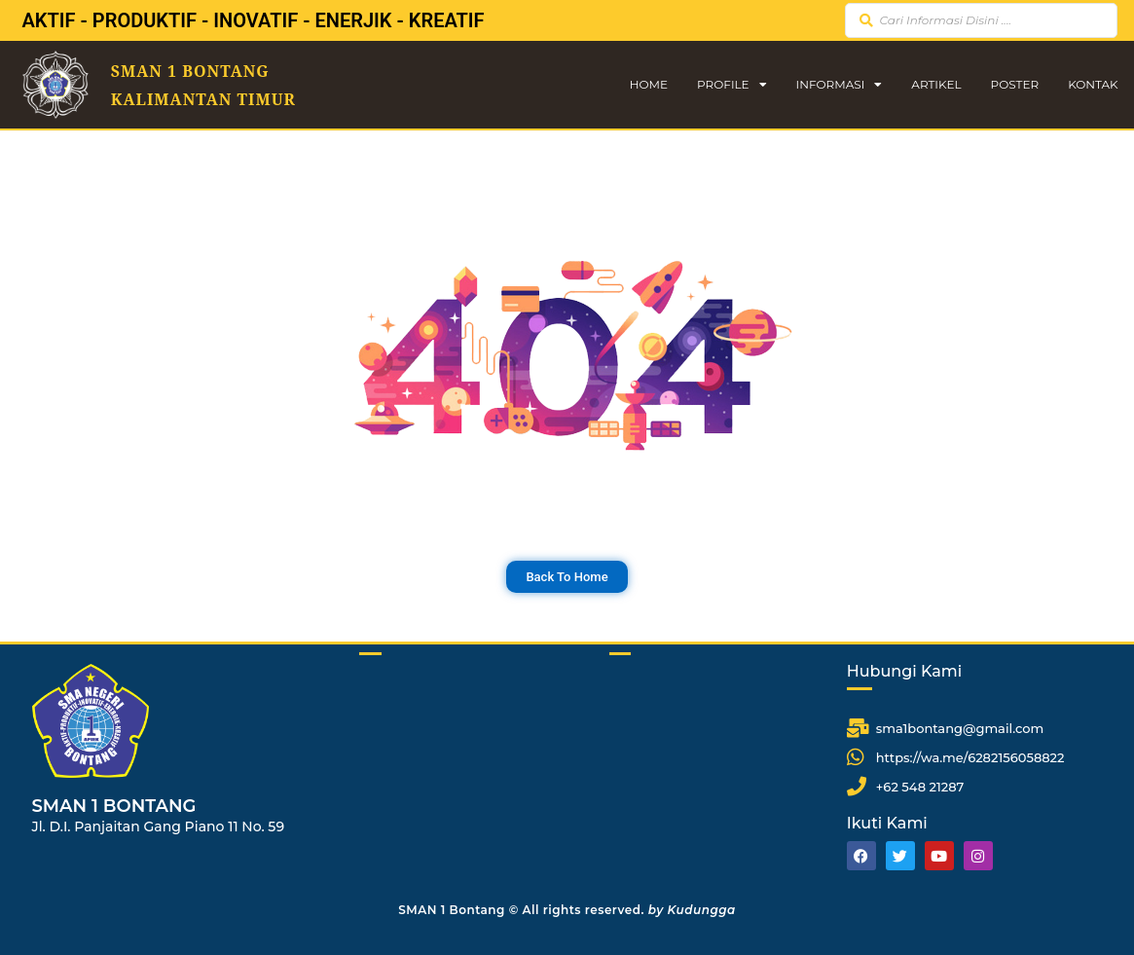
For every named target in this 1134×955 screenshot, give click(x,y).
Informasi (839, 84)
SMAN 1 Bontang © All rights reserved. (567, 909)
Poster (1015, 84)
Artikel (936, 84)
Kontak (1093, 84)
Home (649, 84)
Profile (732, 84)
